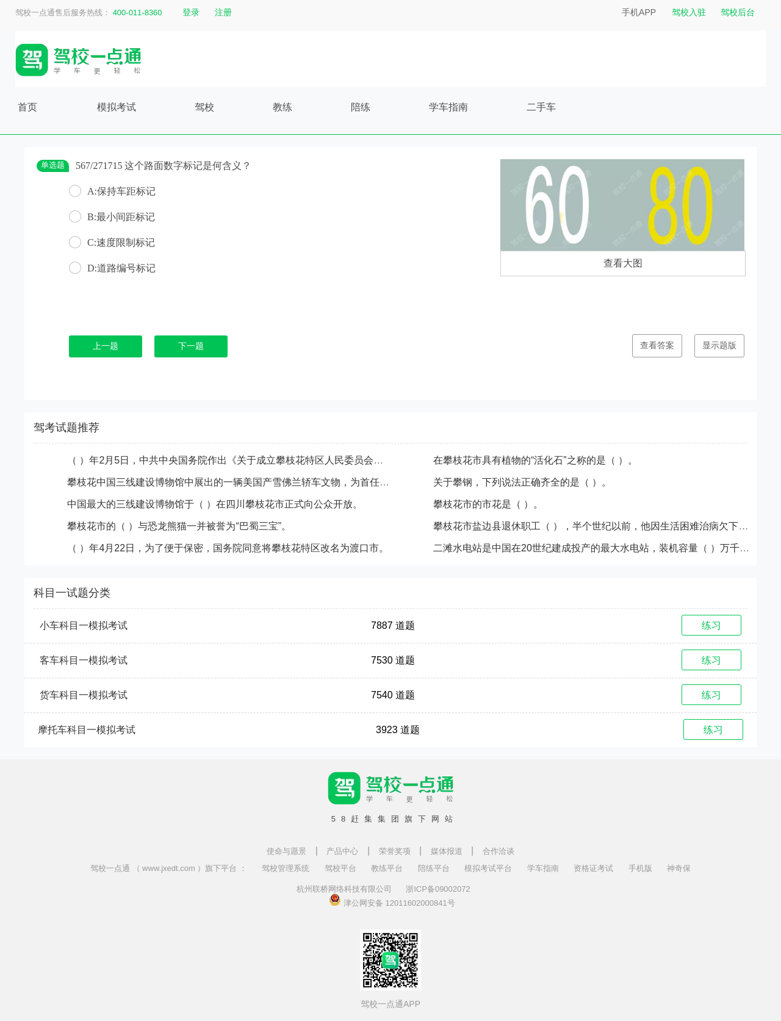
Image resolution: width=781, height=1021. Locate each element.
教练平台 (387, 868)
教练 (282, 107)
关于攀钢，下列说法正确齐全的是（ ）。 (522, 482)
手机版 (640, 868)
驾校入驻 (689, 12)
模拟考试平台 (488, 868)
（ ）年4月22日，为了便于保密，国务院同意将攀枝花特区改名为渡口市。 (228, 548)
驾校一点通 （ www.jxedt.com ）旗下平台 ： (168, 868)
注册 (223, 12)
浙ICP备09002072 (438, 889)
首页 (27, 107)
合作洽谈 (498, 851)
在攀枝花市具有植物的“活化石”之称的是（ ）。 (535, 460)
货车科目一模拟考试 (84, 695)
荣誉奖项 (395, 851)
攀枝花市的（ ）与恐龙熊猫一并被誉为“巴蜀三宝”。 (179, 526)
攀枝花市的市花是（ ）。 (488, 504)
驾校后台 (738, 12)
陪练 (360, 107)
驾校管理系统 (285, 868)
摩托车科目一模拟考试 (86, 730)
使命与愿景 (286, 851)
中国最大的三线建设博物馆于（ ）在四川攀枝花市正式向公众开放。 (214, 504)
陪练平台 (434, 868)
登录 (191, 12)
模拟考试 (116, 107)
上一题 (105, 346)
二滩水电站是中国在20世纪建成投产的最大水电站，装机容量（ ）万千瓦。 (596, 548)
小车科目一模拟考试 (84, 625)
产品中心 (342, 851)
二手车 (541, 107)
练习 (711, 625)
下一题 (191, 346)
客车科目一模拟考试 (84, 660)
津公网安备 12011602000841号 (392, 900)
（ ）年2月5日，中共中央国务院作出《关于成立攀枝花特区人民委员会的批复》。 (244, 460)
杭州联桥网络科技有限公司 (344, 889)
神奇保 (679, 868)
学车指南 (448, 107)
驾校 (204, 107)
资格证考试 (593, 868)
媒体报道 (446, 851)
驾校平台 (340, 868)
